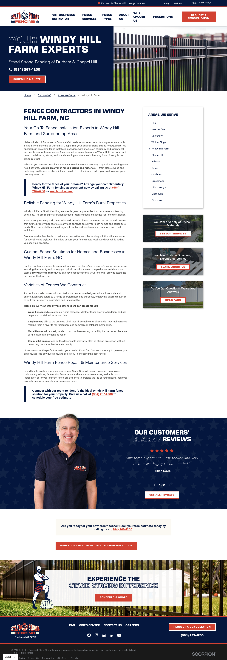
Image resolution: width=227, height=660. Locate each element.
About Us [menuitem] (124, 16)
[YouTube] (119, 635)
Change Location (136, 3)
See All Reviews (165, 494)
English (8, 656)
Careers (132, 625)
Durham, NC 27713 (25, 637)
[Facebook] (89, 635)
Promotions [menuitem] (163, 16)
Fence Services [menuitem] (89, 16)
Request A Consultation (198, 16)
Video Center (89, 625)
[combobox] (10, 657)
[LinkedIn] (111, 635)
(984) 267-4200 (201, 3)
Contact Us (113, 625)
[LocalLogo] (25, 16)
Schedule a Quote (27, 79)
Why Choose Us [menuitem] (139, 16)
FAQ (166, 3)
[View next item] (172, 485)
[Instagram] (96, 635)
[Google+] (104, 635)
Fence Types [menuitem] (107, 16)
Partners (177, 3)
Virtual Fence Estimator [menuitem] (63, 16)
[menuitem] (18, 658)
